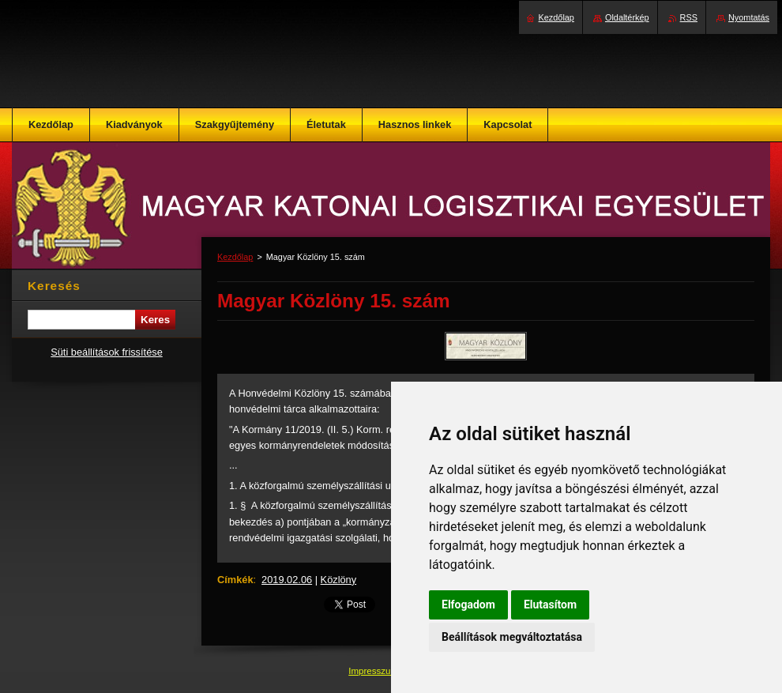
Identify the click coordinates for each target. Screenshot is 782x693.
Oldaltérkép (627, 17)
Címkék (235, 580)
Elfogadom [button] (468, 604)
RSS (688, 17)
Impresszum (374, 671)
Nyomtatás (748, 17)
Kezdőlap (235, 257)
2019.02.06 (286, 580)
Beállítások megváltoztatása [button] (512, 637)
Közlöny (339, 580)
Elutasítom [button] (550, 604)
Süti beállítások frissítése (107, 352)
